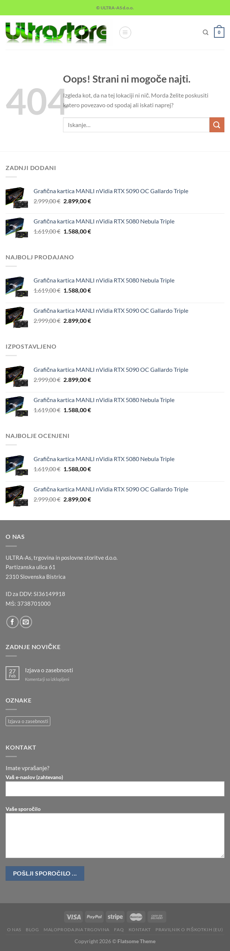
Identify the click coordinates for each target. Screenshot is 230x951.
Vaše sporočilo (115, 835)
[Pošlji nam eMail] (26, 622)
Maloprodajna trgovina (77, 929)
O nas (14, 929)
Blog (32, 929)
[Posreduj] (216, 124)
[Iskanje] (205, 32)
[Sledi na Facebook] (12, 622)
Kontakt (140, 929)
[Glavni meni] (125, 32)
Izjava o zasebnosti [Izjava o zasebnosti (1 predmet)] (28, 721)
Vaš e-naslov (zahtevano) (115, 788)
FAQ (119, 929)
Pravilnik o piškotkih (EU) (189, 929)
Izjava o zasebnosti (49, 669)
